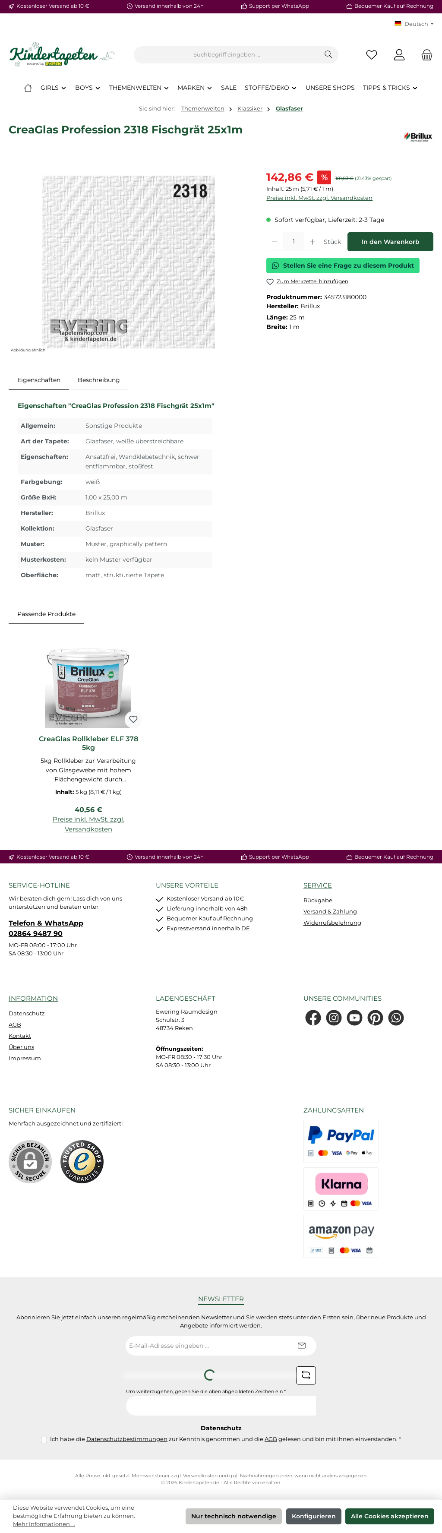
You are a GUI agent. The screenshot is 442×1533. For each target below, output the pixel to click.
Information (33, 998)
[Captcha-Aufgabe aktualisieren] (306, 1375)
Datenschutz (27, 1013)
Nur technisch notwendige (233, 1516)
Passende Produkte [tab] (46, 614)
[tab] (39, 380)
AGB (15, 1024)
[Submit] (301, 1346)
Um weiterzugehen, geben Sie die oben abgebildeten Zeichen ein (206, 1391)
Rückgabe (317, 900)
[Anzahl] (293, 241)
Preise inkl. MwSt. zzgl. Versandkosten (319, 198)
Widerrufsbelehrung (332, 923)
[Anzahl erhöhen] (312, 241)
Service (317, 885)
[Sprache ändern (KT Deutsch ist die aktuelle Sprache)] (414, 24)
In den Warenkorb (391, 242)
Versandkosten (200, 1476)
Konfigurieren (314, 1516)
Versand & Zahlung (330, 911)
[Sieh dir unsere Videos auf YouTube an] (354, 1017)
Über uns (21, 1047)
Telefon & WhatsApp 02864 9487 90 (46, 928)
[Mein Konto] (399, 55)
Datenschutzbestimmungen (126, 1439)
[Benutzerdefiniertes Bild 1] (82, 1161)
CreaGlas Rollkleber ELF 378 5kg (88, 743)
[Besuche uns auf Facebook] (313, 1017)
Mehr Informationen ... (44, 1524)
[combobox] (226, 54)
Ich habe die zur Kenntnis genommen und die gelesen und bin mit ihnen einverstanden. (225, 1439)
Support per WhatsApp (279, 6)
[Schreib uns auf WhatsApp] (396, 1017)
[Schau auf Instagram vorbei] (334, 1017)
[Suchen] (328, 54)
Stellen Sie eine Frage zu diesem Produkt (343, 265)
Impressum (25, 1058)
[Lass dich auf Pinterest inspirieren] (375, 1017)
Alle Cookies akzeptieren (390, 1516)
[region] (129, 262)
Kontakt (20, 1036)
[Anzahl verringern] (274, 241)
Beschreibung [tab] (99, 380)
